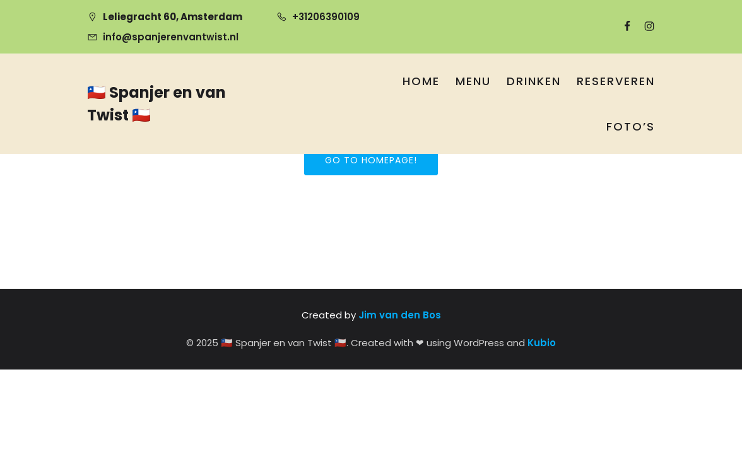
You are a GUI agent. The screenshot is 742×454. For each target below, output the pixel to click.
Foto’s (630, 126)
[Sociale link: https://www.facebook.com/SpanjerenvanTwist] (622, 26)
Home (421, 81)
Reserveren (616, 81)
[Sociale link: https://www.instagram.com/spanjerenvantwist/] (644, 26)
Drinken (534, 81)
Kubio (541, 342)
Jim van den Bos (399, 315)
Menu (473, 81)
